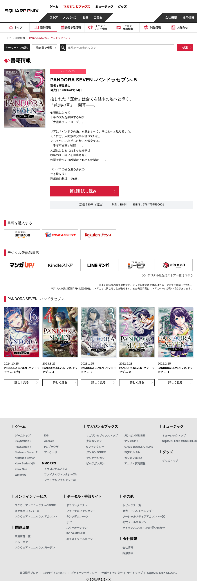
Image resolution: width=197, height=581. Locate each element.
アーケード (50, 452)
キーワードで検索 (16, 47)
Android (49, 441)
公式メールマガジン (134, 522)
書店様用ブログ (29, 572)
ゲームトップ (23, 435)
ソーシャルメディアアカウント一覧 (144, 516)
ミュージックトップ (174, 435)
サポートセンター (112, 572)
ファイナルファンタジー (80, 511)
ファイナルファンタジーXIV (60, 474)
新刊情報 (20, 38)
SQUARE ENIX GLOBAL (162, 572)
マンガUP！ (131, 441)
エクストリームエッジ (79, 539)
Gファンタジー (95, 446)
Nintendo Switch (25, 458)
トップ (7, 38)
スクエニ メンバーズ (27, 511)
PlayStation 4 (23, 446)
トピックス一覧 (132, 505)
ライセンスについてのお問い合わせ (144, 527)
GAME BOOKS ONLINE (138, 446)
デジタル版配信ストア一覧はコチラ (170, 275)
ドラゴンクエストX (55, 468)
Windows (20, 474)
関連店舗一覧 (23, 536)
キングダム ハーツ (77, 516)
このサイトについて (54, 572)
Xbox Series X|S (25, 463)
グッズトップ (170, 460)
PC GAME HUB (75, 533)
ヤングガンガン (95, 458)
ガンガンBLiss (133, 458)
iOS (46, 435)
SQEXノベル (131, 452)
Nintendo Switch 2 (26, 452)
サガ (69, 522)
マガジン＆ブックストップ (102, 435)
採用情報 (128, 553)
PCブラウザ (51, 446)
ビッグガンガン (95, 463)
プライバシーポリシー (84, 572)
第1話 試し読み (83, 191)
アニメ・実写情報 (134, 463)
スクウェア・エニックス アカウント (36, 516)
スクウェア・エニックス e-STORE (35, 505)
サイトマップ (135, 572)
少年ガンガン (94, 441)
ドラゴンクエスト (76, 505)
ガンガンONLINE (134, 435)
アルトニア (21, 542)
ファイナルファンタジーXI (60, 480)
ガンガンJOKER (96, 452)
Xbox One (21, 469)
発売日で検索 (44, 47)
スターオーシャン (76, 527)
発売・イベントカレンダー (138, 511)
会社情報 (128, 547)
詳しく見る (21, 382)
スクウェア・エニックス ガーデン (35, 547)
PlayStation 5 (23, 441)
